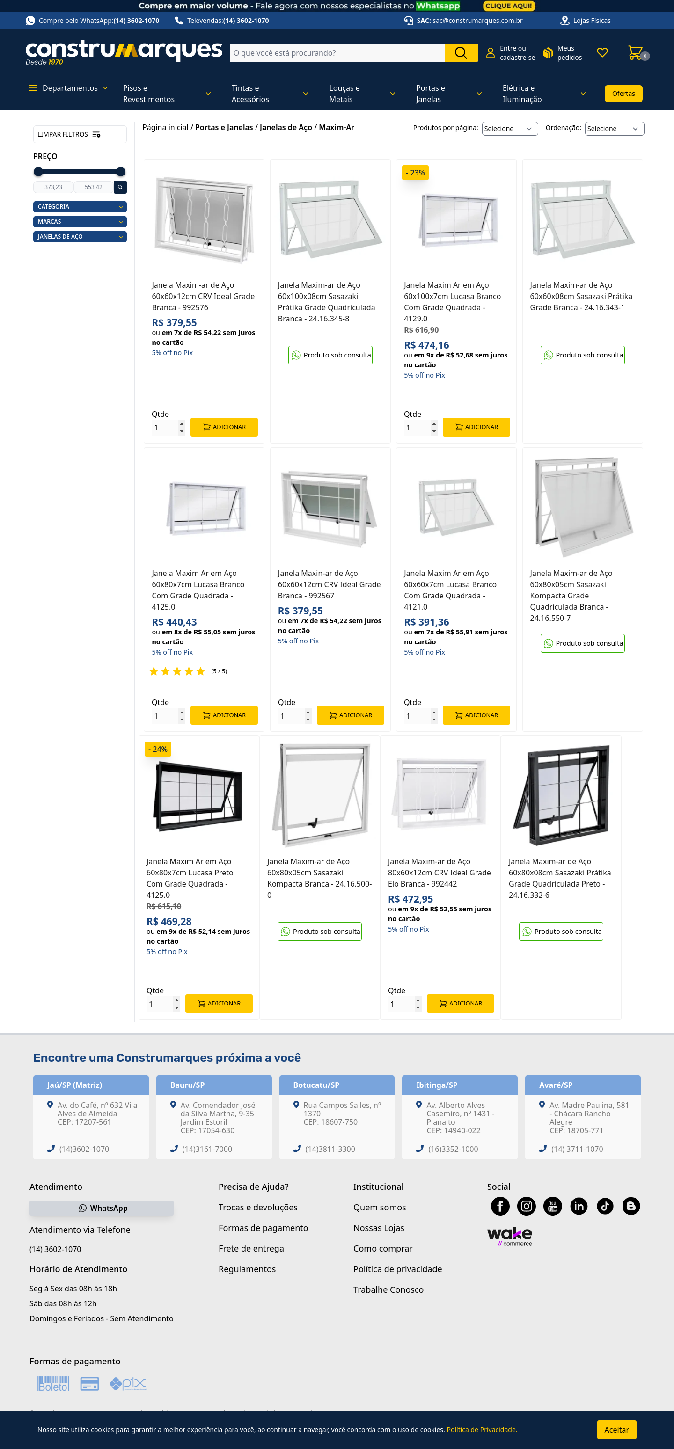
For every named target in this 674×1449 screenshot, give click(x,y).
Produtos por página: (445, 127)
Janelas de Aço (286, 127)
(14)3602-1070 (84, 1154)
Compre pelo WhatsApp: (92, 20)
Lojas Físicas (592, 20)
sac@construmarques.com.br (478, 20)
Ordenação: (563, 127)
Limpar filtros (69, 134)
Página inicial (165, 127)
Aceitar (617, 1430)
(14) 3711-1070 (577, 1154)
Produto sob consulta (331, 355)
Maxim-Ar (336, 127)
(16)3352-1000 (453, 1154)
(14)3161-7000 (207, 1154)
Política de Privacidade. (482, 1429)
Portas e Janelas (224, 127)
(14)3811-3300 (330, 1154)
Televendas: (221, 20)
